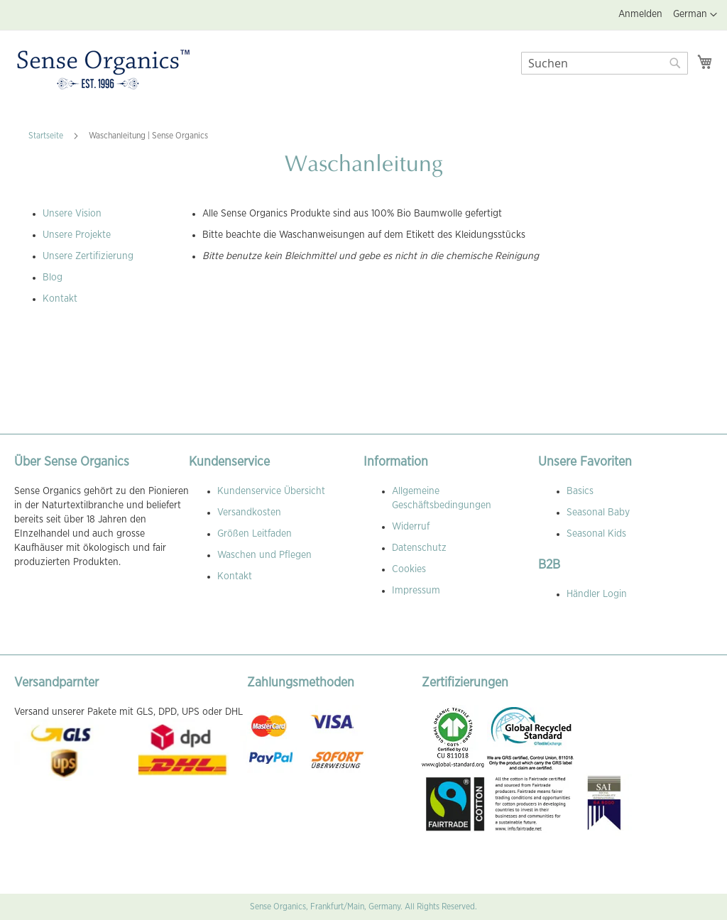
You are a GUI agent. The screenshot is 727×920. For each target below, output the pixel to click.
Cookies (409, 569)
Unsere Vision (72, 214)
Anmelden (640, 14)
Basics (580, 491)
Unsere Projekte (77, 235)
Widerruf (411, 527)
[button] (695, 15)
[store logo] (103, 70)
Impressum (416, 591)
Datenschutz (419, 548)
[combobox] (604, 63)
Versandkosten (249, 513)
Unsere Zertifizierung (88, 256)
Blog (52, 278)
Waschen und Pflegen (264, 555)
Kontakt (60, 299)
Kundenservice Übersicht (271, 491)
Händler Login (597, 594)
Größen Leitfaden (254, 534)
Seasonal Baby (598, 513)
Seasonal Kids (596, 534)
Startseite (46, 135)
